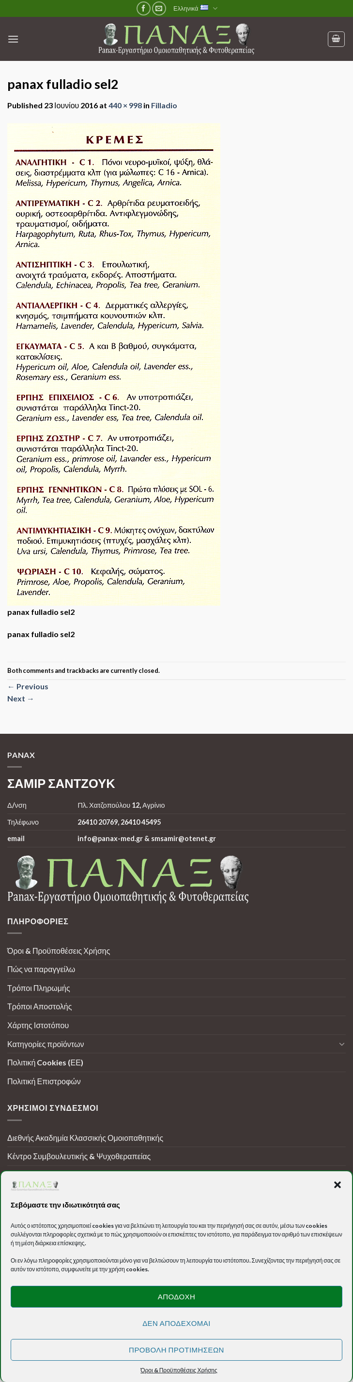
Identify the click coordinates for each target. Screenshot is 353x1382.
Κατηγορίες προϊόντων (45, 1043)
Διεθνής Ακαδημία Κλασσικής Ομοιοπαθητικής (85, 1137)
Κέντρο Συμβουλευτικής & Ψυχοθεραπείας (79, 1156)
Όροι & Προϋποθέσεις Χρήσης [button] (178, 1370)
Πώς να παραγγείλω (41, 969)
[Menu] (13, 39)
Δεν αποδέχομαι (176, 1323)
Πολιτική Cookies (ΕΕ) (45, 1062)
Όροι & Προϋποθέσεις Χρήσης (58, 950)
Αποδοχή (177, 1296)
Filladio (164, 105)
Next (20, 698)
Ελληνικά (195, 8)
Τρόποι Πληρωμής (38, 987)
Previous (27, 686)
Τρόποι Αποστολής (39, 1006)
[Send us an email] (159, 8)
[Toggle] (342, 1043)
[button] (337, 1185)
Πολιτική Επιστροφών (44, 1081)
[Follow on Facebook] (144, 8)
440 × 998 (125, 105)
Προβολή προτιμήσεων (176, 1349)
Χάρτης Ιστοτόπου (38, 1025)
